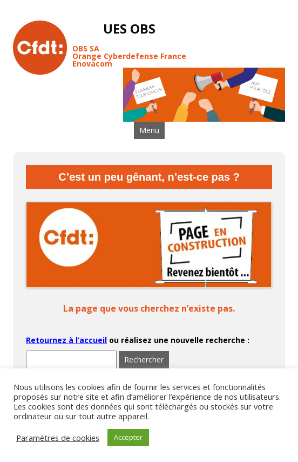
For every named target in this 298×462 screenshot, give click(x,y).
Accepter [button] (128, 437)
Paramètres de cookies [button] (57, 438)
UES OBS (129, 29)
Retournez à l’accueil (66, 340)
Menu (149, 130)
